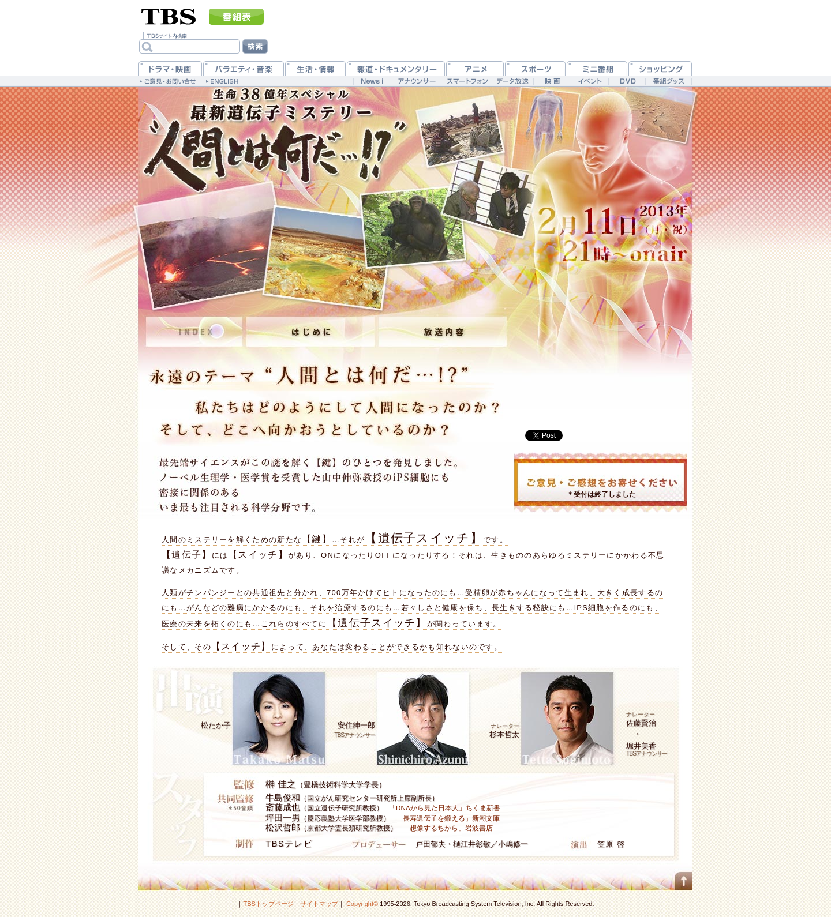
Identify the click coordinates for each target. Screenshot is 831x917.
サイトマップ (319, 903)
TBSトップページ (268, 903)
